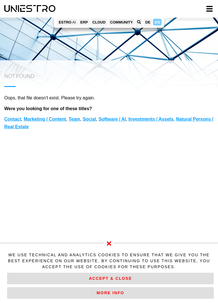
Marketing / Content (45, 119)
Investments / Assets (150, 119)
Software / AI (112, 119)
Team (74, 119)
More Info (110, 293)
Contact (12, 119)
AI (67, 22)
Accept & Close (110, 278)
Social (89, 119)
